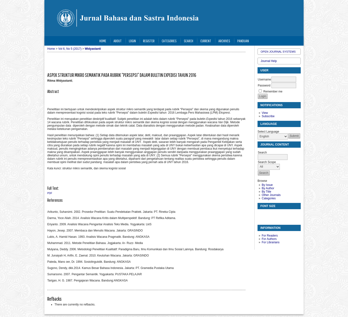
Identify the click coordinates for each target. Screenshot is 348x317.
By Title (266, 191)
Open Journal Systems (278, 51)
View (265, 113)
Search (188, 40)
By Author (268, 188)
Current (205, 40)
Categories (269, 198)
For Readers (270, 235)
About (118, 40)
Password (264, 85)
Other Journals (271, 195)
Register (149, 40)
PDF (49, 193)
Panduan (243, 40)
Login (132, 40)
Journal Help (269, 61)
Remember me (272, 91)
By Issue (267, 185)
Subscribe (268, 116)
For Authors (269, 239)
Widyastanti (93, 48)
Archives (224, 40)
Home (102, 40)
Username (264, 79)
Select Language (268, 131)
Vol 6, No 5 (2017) (70, 48)
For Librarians (270, 242)
